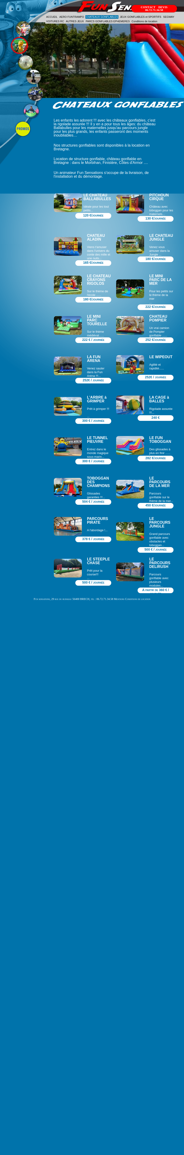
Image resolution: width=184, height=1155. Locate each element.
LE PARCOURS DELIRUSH (159, 563)
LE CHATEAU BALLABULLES (97, 197)
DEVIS (162, 7)
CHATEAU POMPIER (158, 318)
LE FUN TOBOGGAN (160, 440)
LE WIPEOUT (161, 357)
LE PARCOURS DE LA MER (159, 482)
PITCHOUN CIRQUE (159, 197)
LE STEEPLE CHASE (98, 561)
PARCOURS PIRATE (97, 520)
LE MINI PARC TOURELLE (97, 320)
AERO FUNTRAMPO (71, 16)
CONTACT (148, 7)
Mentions (119, 599)
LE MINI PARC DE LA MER (160, 279)
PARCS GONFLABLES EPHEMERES (108, 21)
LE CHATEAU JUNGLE (161, 237)
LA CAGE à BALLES (159, 399)
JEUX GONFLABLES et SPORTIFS (140, 16)
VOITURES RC (55, 21)
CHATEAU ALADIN (96, 237)
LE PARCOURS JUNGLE (159, 522)
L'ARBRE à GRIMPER (97, 399)
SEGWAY (168, 16)
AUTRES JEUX (75, 21)
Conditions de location (144, 21)
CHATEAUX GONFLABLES (102, 16)
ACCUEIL (52, 16)
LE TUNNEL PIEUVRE (97, 440)
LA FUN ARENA (94, 359)
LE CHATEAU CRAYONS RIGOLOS (99, 279)
